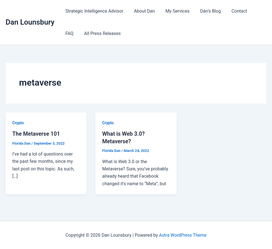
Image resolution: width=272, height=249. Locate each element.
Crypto (18, 123)
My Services (173, 11)
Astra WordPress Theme (183, 235)
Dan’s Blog (204, 11)
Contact (232, 11)
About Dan (142, 11)
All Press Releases (83, 33)
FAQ (252, 11)
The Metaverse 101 (36, 133)
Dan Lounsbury (30, 22)
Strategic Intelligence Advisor (94, 11)
